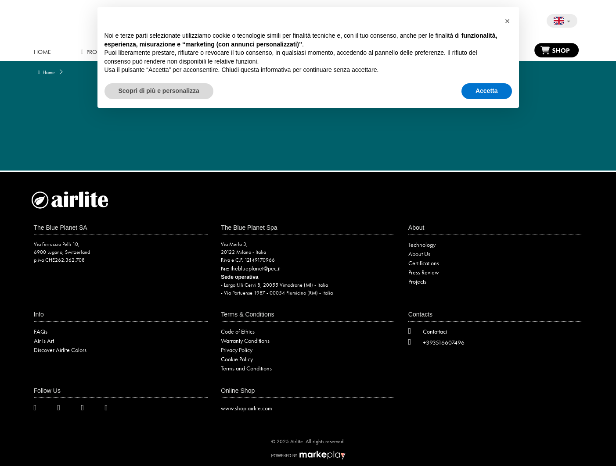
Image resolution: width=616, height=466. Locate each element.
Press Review (423, 272)
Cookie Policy (237, 359)
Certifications (423, 263)
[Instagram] (87, 409)
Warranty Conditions (245, 341)
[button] (508, 21)
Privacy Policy (236, 350)
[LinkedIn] (111, 409)
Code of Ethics (238, 331)
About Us (419, 254)
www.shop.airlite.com (246, 408)
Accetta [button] (487, 90)
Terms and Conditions (246, 368)
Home (42, 52)
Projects (417, 281)
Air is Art (44, 341)
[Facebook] (64, 409)
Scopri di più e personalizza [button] (159, 90)
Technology (422, 245)
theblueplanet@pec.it (256, 268)
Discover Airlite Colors (60, 350)
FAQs (40, 331)
